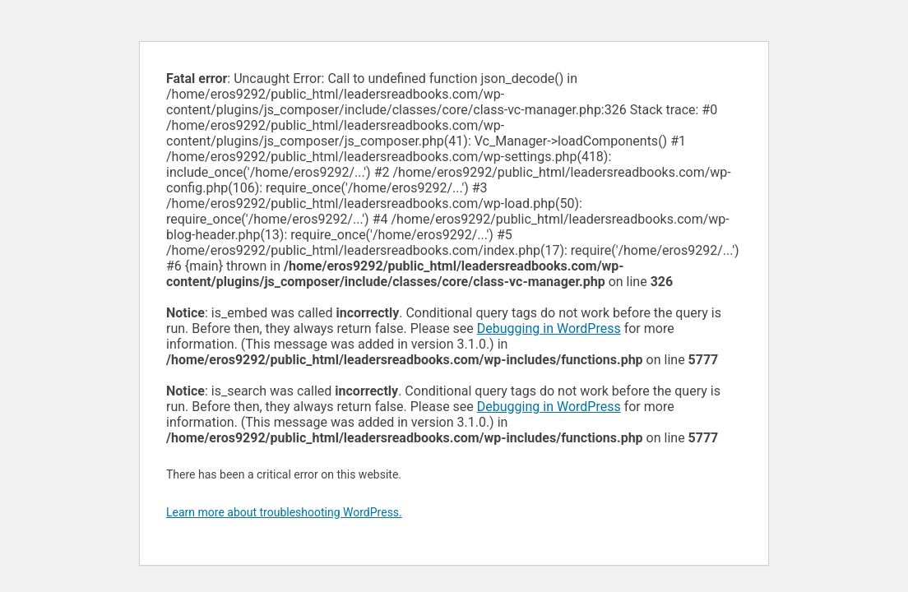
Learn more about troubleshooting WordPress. (284, 512)
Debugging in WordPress (549, 328)
